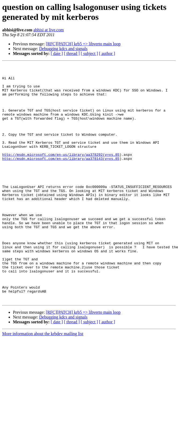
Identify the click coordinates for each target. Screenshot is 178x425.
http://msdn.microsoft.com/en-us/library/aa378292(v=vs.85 (60, 173)
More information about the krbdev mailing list (42, 381)
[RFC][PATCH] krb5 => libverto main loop (83, 44)
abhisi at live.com (48, 30)
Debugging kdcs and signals (63, 48)
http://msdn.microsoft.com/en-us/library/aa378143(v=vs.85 (60, 177)
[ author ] (107, 53)
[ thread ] (72, 53)
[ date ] (57, 53)
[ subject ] (89, 53)
